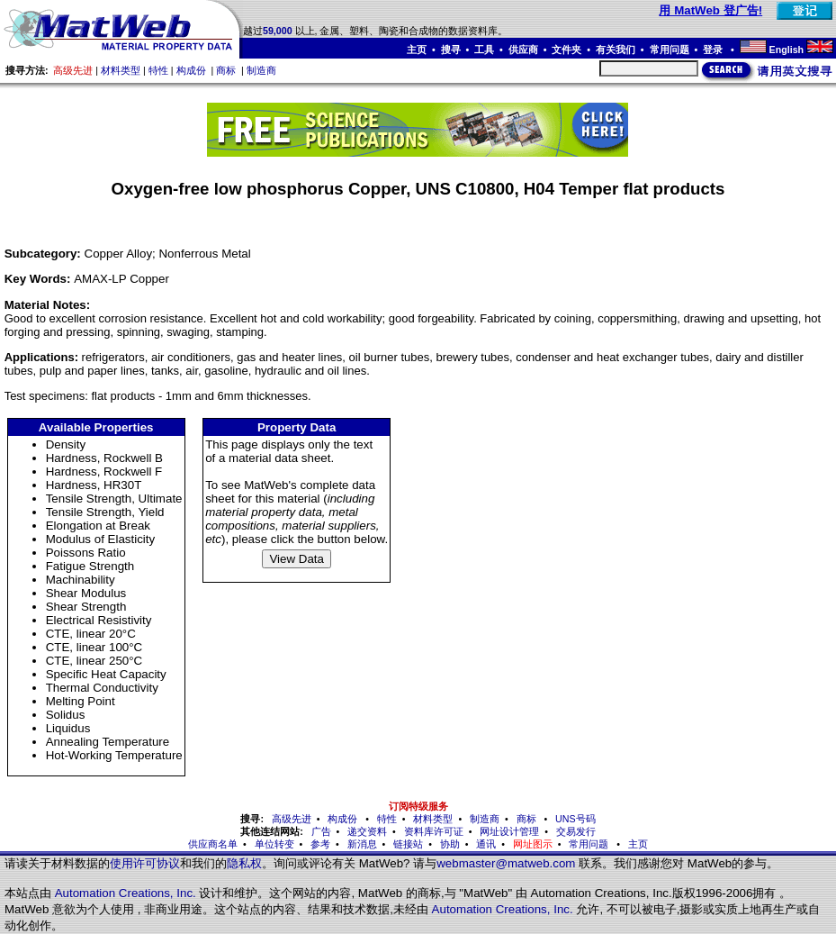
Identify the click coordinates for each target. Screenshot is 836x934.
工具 (484, 49)
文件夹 (566, 49)
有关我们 (615, 49)
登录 (714, 49)
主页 (417, 49)
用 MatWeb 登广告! (710, 10)
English (786, 49)
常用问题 (669, 49)
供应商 (523, 49)
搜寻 (451, 49)
